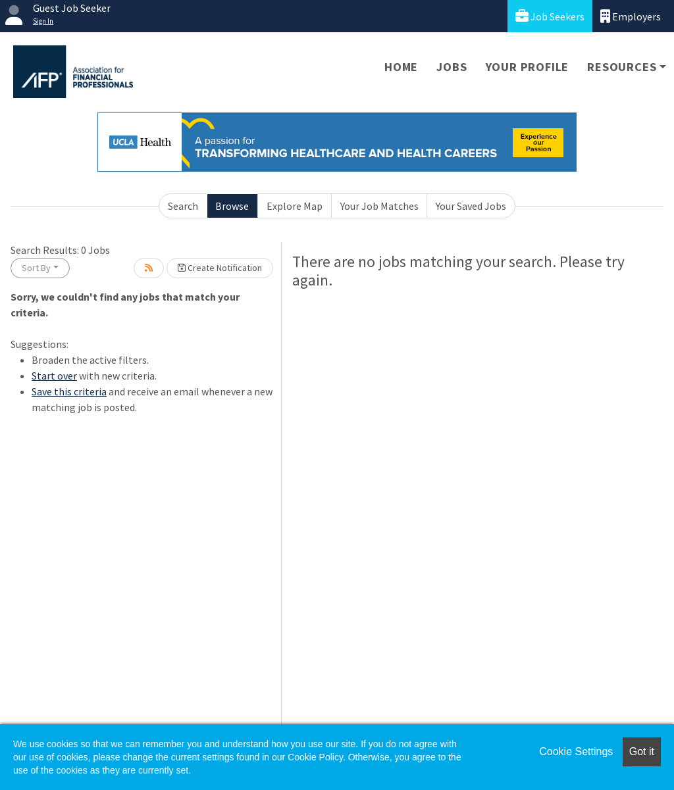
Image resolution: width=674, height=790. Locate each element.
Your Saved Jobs (471, 205)
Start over (54, 375)
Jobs (451, 66)
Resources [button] (621, 66)
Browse (232, 205)
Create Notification (220, 268)
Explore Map (295, 205)
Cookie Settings (576, 751)
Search (183, 205)
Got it (641, 751)
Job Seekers (549, 16)
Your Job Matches (379, 205)
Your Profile (527, 66)
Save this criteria (69, 391)
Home (401, 66)
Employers (630, 16)
